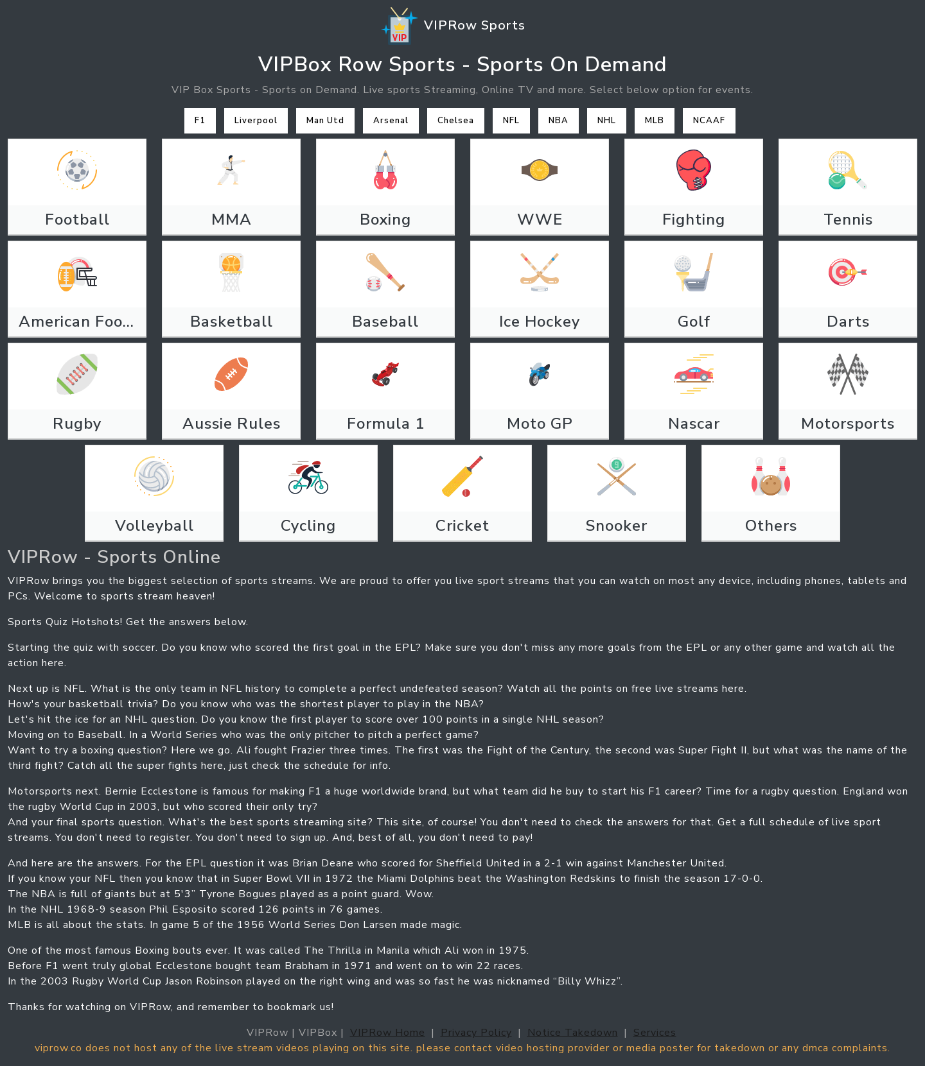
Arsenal (391, 120)
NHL (606, 120)
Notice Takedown (572, 1033)
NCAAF (709, 120)
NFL (511, 120)
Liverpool (256, 120)
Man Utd (325, 120)
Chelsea (455, 120)
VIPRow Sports (452, 26)
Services (654, 1033)
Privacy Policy (476, 1033)
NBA (558, 120)
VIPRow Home (387, 1033)
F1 (200, 120)
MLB (654, 120)
